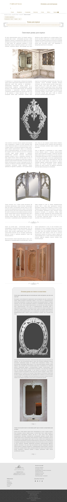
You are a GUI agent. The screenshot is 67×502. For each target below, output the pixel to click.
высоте (12, 19)
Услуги (12, 12)
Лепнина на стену (39, 474)
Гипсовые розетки (39, 471)
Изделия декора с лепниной (41, 475)
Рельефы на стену (39, 469)
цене (20, 19)
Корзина (55, 12)
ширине (16, 19)
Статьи (42, 12)
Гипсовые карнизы (39, 467)
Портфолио (19, 12)
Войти (48, 12)
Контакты (35, 12)
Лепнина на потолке (39, 473)
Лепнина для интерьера (49, 4)
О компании (27, 12)
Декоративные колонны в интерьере (43, 470)
